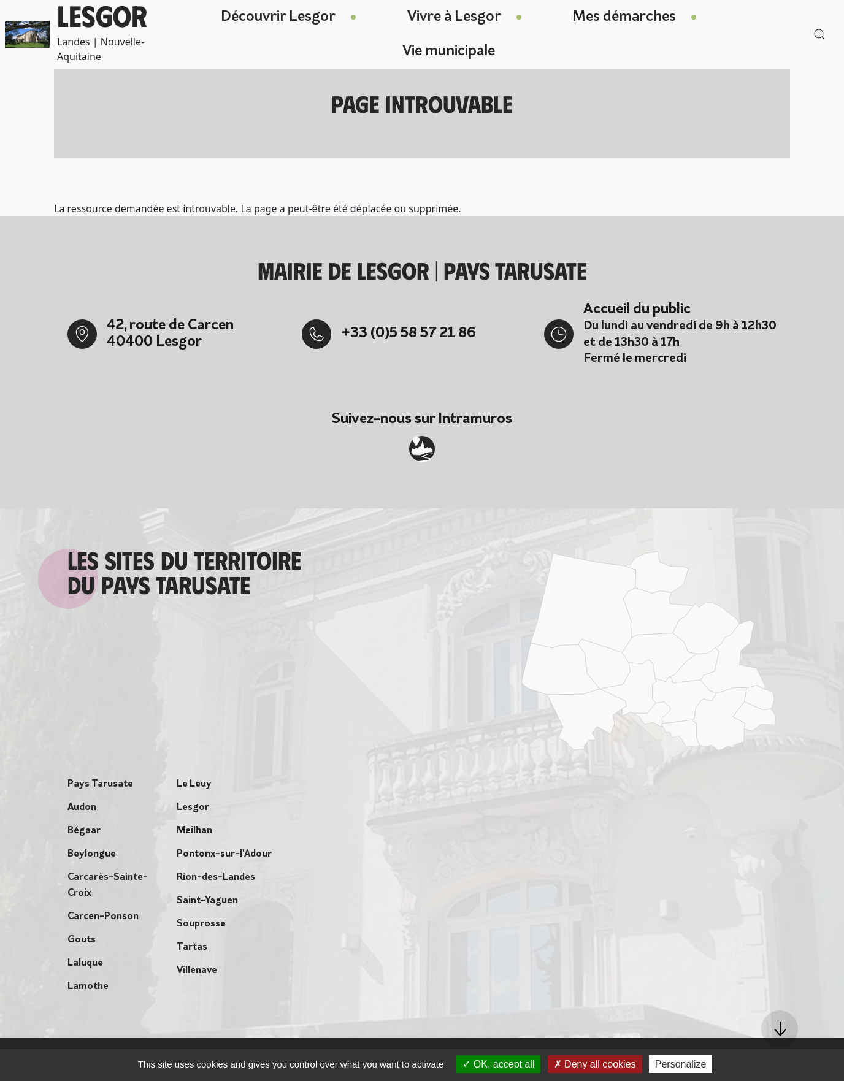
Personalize (681, 1064)
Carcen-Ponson (103, 920)
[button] (779, 1028)
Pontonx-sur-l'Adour (224, 858)
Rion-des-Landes (216, 881)
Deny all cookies (595, 1064)
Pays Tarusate (100, 788)
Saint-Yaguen (207, 904)
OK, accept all (498, 1064)
